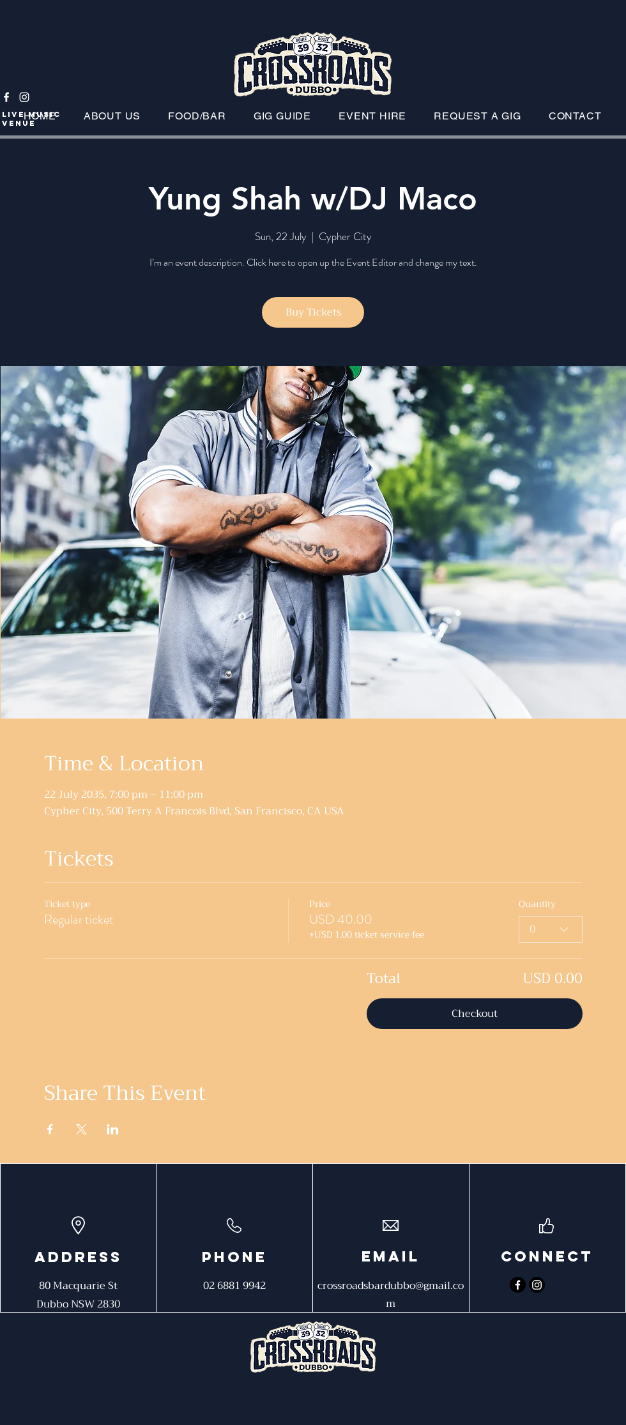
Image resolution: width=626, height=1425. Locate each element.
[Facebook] (6, 97)
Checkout (475, 1014)
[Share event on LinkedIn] (113, 1129)
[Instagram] (24, 97)
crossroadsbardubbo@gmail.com (390, 1295)
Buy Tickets (313, 312)
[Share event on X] (81, 1129)
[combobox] (551, 929)
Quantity (537, 904)
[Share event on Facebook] (50, 1129)
